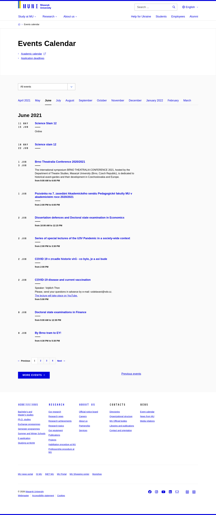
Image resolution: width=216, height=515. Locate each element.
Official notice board (88, 412)
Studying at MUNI (26, 443)
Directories (114, 412)
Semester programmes (29, 429)
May (37, 100)
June (48, 100)
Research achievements (60, 421)
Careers (83, 416)
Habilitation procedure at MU (62, 444)
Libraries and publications (121, 426)
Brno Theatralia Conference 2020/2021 (60, 161)
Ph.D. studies (24, 419)
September (85, 100)
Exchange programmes (29, 424)
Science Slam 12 (46, 123)
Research (56, 404)
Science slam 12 (45, 144)
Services (83, 430)
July (58, 100)
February (173, 100)
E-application (24, 438)
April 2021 (24, 100)
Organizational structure (120, 416)
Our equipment (55, 430)
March (187, 100)
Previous (24, 361)
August (70, 100)
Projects (52, 440)
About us (87, 404)
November (117, 100)
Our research (54, 412)
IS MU (39, 474)
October (102, 100)
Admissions (28, 404)
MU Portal (62, 474)
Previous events (131, 373)
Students (161, 16)
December (135, 100)
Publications (54, 435)
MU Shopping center (79, 474)
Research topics (56, 426)
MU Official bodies (118, 421)
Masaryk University (35, 491)
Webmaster (23, 495)
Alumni (194, 16)
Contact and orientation (120, 430)
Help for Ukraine (141, 16)
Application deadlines (32, 58)
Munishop (97, 474)
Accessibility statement (43, 495)
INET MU (49, 474)
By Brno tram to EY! (48, 332)
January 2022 (154, 100)
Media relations (147, 421)
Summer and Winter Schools (31, 433)
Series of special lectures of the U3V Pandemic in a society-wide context (82, 238)
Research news (55, 416)
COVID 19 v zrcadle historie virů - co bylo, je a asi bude (71, 259)
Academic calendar (33, 53)
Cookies (61, 495)
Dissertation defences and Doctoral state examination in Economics (79, 217)
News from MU (147, 416)
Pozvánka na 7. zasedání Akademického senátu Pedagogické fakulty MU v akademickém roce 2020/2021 (83, 195)
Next (61, 361)
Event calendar (147, 412)
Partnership (84, 426)
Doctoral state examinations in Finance (60, 312)
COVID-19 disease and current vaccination (63, 279)
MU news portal (25, 474)
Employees (178, 16)
